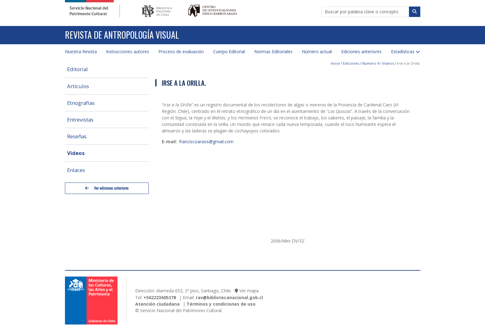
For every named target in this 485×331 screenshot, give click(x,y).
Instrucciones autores (127, 51)
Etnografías (81, 102)
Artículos (78, 86)
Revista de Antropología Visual (122, 34)
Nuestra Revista (81, 51)
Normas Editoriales (273, 51)
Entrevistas (80, 119)
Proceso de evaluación (181, 51)
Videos (76, 153)
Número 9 (370, 63)
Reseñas (77, 136)
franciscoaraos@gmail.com (206, 141)
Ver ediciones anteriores (106, 188)
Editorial (77, 69)
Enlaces (76, 170)
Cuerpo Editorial (229, 51)
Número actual (317, 51)
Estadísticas (402, 51)
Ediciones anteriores (361, 51)
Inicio (335, 63)
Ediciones (351, 63)
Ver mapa (249, 291)
